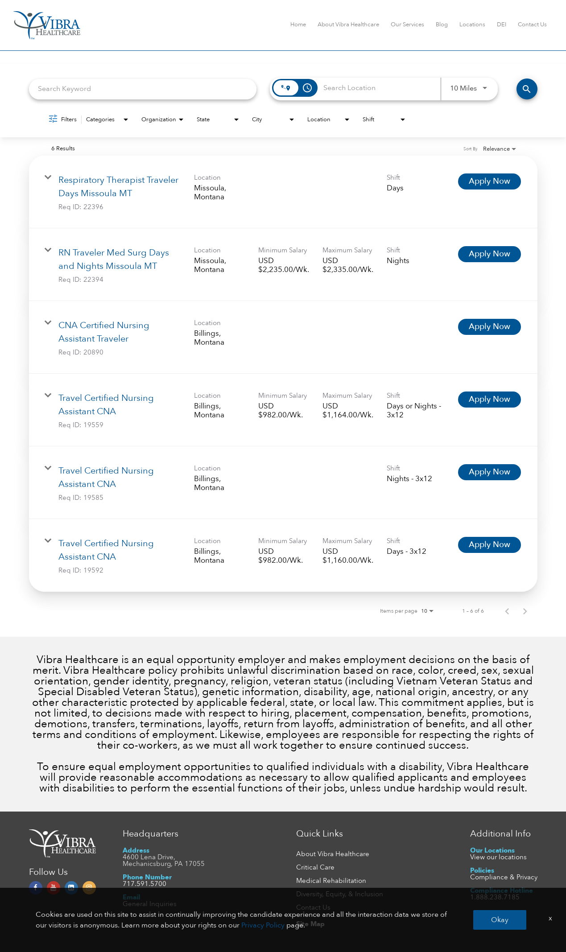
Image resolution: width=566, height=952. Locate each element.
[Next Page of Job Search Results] (525, 611)
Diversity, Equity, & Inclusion (339, 894)
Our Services (407, 25)
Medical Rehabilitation (331, 880)
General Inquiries (150, 903)
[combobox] (143, 88)
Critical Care (315, 867)
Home (298, 25)
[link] (283, 192)
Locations (472, 25)
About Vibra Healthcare (348, 25)
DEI (501, 25)
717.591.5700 (144, 883)
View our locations (498, 857)
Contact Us (532, 25)
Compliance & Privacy (503, 877)
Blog (442, 25)
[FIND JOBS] (526, 88)
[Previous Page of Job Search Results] (507, 611)
